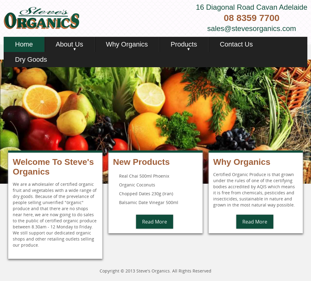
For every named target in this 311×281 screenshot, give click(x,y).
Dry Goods (31, 59)
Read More (154, 221)
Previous (5, 122)
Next (305, 122)
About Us (69, 44)
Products (184, 44)
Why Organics (127, 44)
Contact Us (236, 44)
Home (24, 44)
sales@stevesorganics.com (251, 28)
